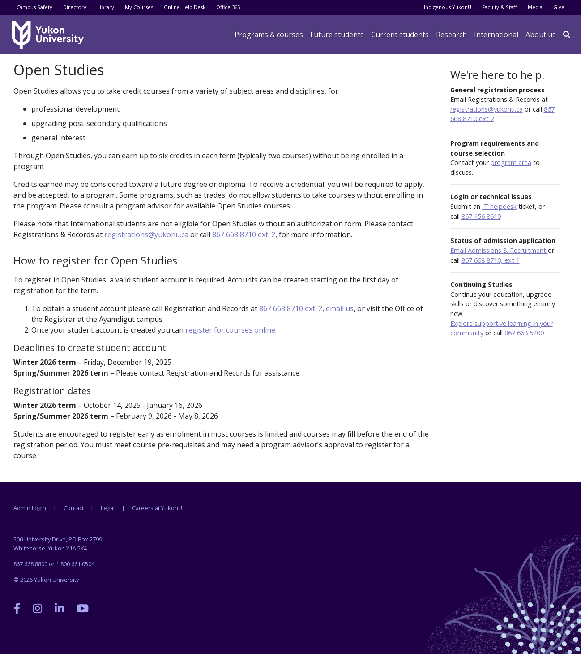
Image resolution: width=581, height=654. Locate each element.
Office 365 (228, 7)
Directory (74, 7)
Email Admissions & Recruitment (499, 250)
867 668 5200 (524, 333)
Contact (74, 508)
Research (451, 34)
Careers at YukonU (157, 508)
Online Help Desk (184, 7)
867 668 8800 (30, 564)
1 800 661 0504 (75, 564)
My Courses (139, 7)
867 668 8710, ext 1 (490, 260)
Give (558, 7)
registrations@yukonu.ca (146, 234)
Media (535, 7)
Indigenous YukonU (447, 7)
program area (511, 162)
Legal (108, 508)
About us (540, 34)
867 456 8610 (481, 216)
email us (340, 308)
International (496, 34)
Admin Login (29, 508)
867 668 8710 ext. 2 (243, 234)
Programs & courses (269, 34)
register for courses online (230, 330)
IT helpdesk (499, 206)
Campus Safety (34, 7)
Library (105, 7)
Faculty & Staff (499, 7)
